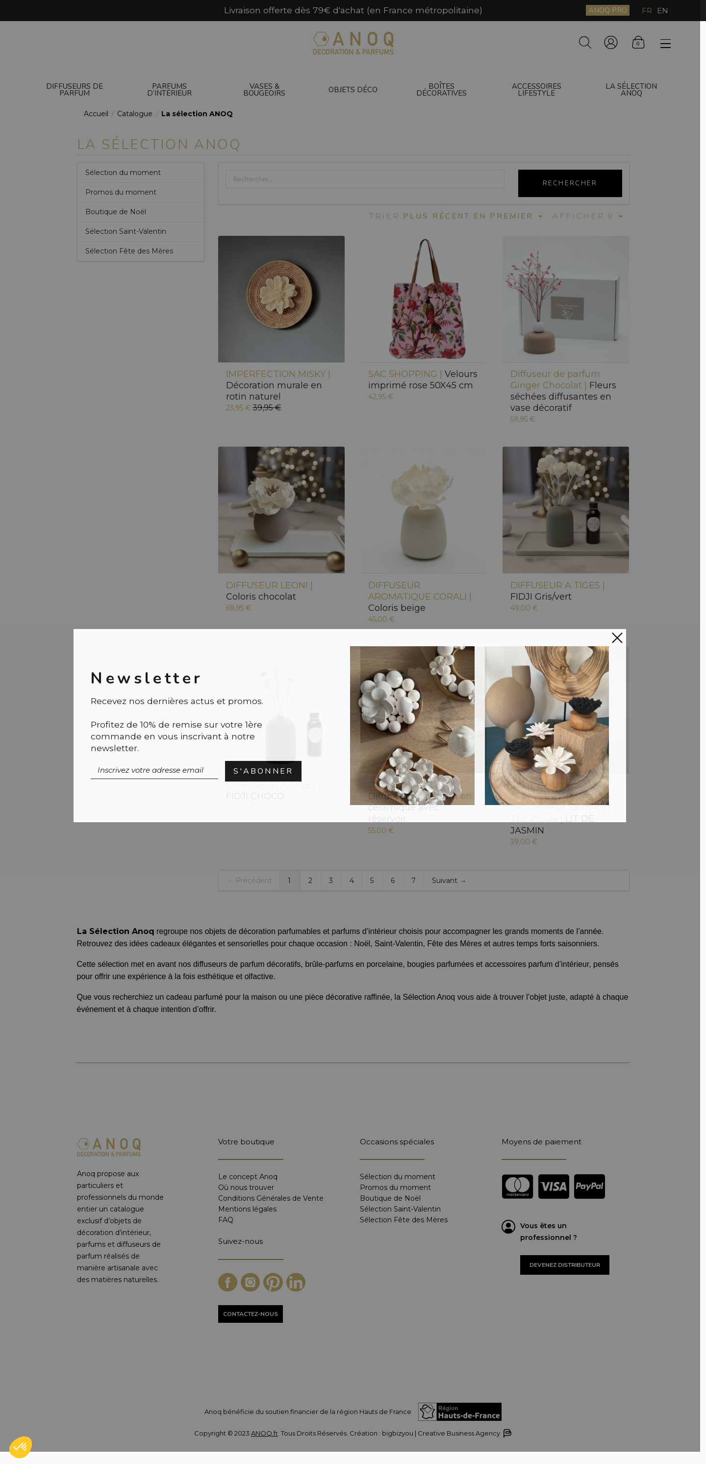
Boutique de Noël (115, 211)
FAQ (225, 1219)
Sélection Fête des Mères (129, 251)
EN (662, 10)
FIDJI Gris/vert (557, 591)
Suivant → (449, 880)
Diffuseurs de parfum (74, 89)
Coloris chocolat (269, 591)
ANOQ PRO (607, 10)
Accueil (96, 113)
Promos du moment (120, 192)
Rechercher (570, 183)
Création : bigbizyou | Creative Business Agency (430, 1433)
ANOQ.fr (264, 1433)
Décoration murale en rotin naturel (278, 385)
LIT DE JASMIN (562, 808)
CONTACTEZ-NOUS (250, 1314)
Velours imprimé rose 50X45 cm (423, 380)
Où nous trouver (246, 1187)
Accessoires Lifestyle (536, 89)
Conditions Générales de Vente (271, 1198)
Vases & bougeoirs (264, 89)
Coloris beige (420, 596)
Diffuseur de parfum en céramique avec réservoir (420, 802)
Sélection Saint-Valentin (125, 231)
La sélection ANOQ (631, 89)
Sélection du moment (123, 172)
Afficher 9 (588, 216)
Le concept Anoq (247, 1177)
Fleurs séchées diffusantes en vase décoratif (563, 391)
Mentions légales (247, 1209)
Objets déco (353, 90)
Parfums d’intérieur (169, 89)
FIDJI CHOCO (273, 791)
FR (647, 10)
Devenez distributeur (565, 1265)
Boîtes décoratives (441, 89)
